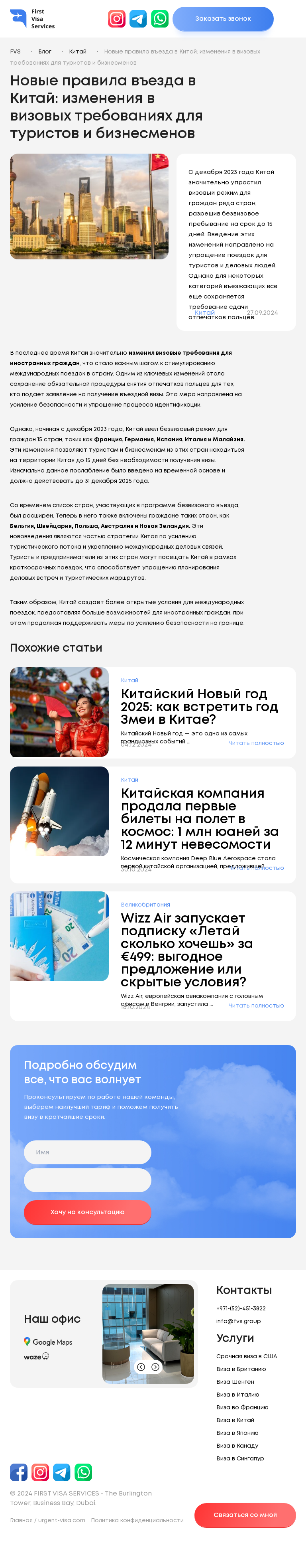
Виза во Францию (242, 1407)
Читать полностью (256, 743)
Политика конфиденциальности (137, 1520)
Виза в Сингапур (240, 1458)
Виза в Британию (241, 1369)
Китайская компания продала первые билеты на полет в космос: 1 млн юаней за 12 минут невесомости (200, 819)
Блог (44, 51)
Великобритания (145, 905)
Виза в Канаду (237, 1446)
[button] (155, 1367)
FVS (15, 51)
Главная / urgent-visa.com (47, 1520)
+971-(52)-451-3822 (241, 1308)
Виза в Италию (237, 1395)
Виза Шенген (235, 1382)
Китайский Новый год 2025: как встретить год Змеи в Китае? (199, 707)
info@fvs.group (238, 1321)
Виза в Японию (237, 1433)
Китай (77, 51)
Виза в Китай (235, 1420)
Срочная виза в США (246, 1356)
